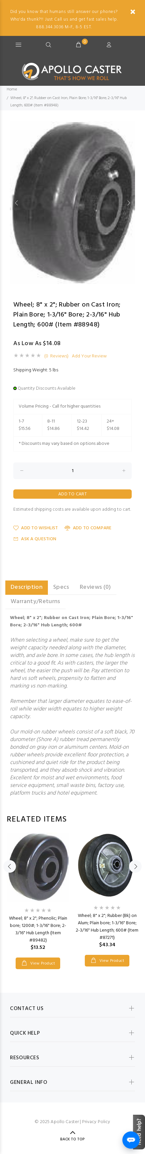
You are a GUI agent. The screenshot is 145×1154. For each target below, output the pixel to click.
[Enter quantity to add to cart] (72, 470)
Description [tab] (27, 587)
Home (12, 89)
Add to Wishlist (35, 528)
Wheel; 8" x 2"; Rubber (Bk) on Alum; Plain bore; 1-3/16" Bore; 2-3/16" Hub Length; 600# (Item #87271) (107, 927)
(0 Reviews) (56, 356)
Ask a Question (34, 539)
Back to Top (72, 1139)
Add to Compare (88, 528)
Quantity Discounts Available (46, 388)
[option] (72, 202)
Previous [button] (16, 202)
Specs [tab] (61, 587)
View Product (42, 963)
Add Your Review (89, 356)
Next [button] (128, 202)
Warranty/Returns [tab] (35, 601)
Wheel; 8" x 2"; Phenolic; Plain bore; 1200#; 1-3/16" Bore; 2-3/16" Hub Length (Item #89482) (38, 929)
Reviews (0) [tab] (95, 587)
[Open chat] (131, 1140)
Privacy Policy (96, 1122)
